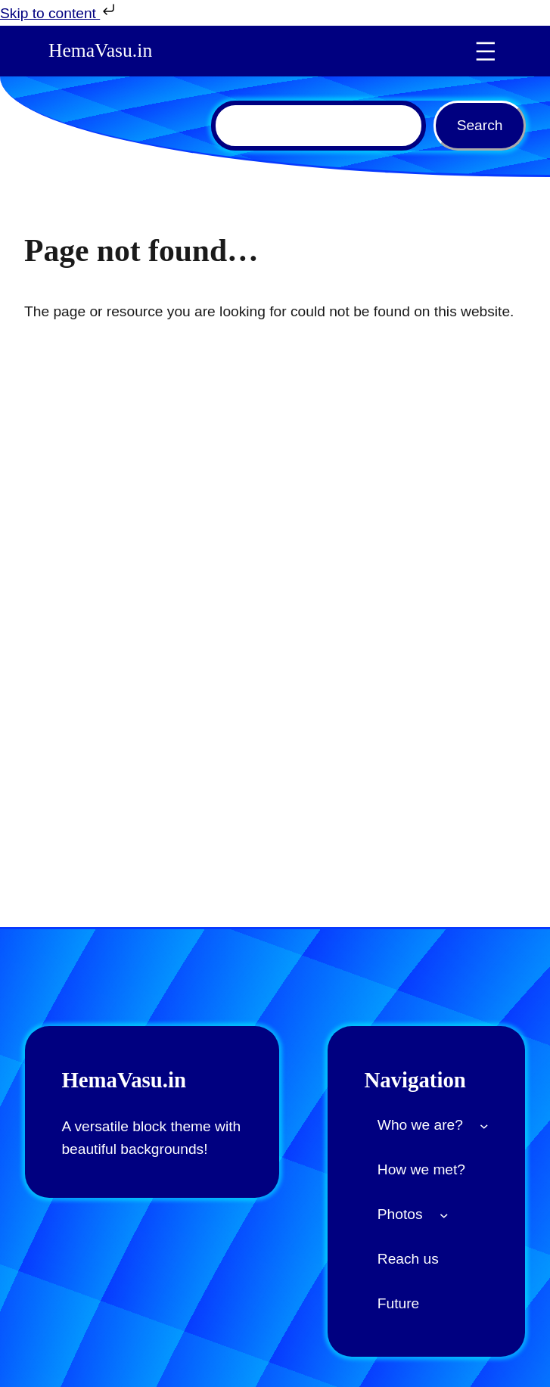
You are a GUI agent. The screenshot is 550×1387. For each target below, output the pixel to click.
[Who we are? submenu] (484, 1125)
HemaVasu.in (100, 50)
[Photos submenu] (444, 1215)
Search (480, 125)
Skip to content (59, 11)
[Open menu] (486, 51)
